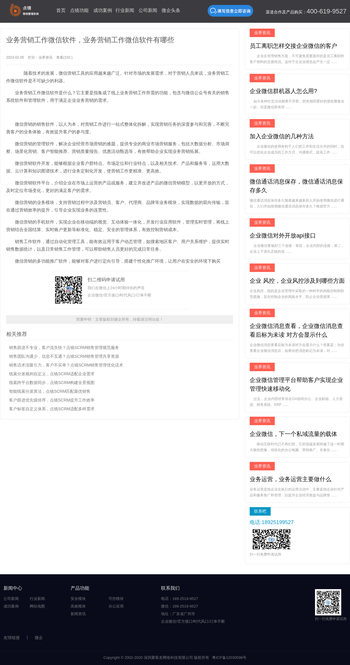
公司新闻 (148, 10)
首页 (61, 10)
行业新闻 (125, 10)
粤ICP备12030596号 (229, 657)
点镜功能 (79, 10)
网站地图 (37, 606)
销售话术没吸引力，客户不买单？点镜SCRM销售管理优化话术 (66, 365)
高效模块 (78, 606)
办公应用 (116, 606)
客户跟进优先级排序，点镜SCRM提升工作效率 (51, 400)
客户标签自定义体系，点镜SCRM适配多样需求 (51, 408)
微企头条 (171, 10)
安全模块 (78, 598)
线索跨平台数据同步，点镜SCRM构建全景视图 (51, 382)
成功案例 (102, 10)
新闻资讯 (78, 614)
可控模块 (116, 598)
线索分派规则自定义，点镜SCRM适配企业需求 (51, 373)
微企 (39, 637)
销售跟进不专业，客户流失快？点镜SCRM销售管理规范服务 (64, 347)
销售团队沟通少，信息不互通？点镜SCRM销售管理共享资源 (64, 356)
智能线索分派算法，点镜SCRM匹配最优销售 (49, 391)
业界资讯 (45, 57)
